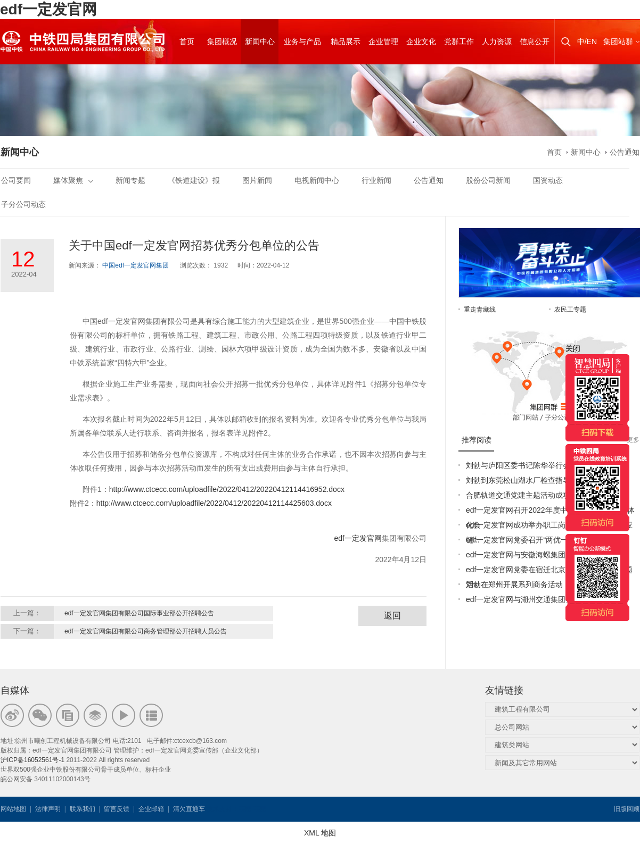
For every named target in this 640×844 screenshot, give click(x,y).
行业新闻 (376, 180)
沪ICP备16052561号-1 (32, 760)
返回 (392, 615)
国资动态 (548, 180)
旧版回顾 (626, 809)
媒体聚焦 (73, 180)
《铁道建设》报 (194, 180)
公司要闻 (16, 180)
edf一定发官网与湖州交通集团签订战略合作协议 (545, 599)
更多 (633, 440)
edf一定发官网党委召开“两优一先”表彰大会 (537, 540)
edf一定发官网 (48, 9)
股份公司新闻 (488, 180)
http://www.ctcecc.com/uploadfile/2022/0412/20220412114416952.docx (226, 489)
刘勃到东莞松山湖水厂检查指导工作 (525, 480)
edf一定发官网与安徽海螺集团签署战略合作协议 (545, 554)
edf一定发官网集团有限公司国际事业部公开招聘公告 (139, 613)
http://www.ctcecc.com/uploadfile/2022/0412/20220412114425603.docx (214, 503)
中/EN (587, 41)
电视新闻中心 (316, 180)
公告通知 (624, 152)
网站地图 (13, 809)
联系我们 (82, 809)
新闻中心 (586, 152)
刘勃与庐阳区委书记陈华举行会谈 (522, 465)
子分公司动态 (23, 204)
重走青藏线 (480, 309)
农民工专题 (570, 309)
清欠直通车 (189, 809)
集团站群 (618, 41)
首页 (554, 152)
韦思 (245, 809)
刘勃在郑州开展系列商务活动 (514, 584)
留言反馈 (116, 809)
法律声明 (48, 809)
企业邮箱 (151, 809)
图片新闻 (257, 180)
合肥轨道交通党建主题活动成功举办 (525, 495)
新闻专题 (130, 180)
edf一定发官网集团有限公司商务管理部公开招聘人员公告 (145, 631)
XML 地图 (320, 833)
